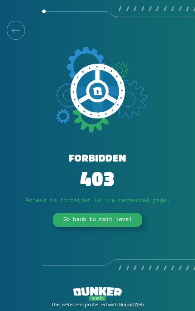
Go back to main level (97, 219)
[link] (16, 30)
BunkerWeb (131, 304)
